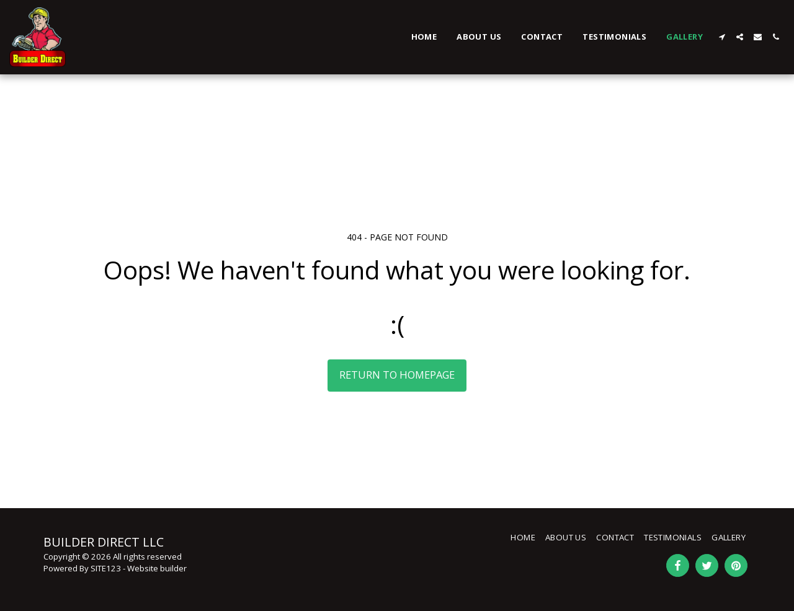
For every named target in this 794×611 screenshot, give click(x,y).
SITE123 (106, 568)
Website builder (157, 568)
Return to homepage (397, 374)
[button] (721, 37)
